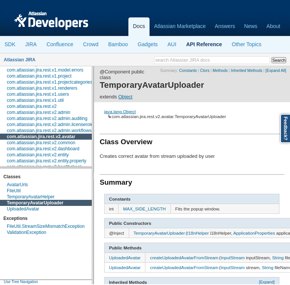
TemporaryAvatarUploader (35, 203)
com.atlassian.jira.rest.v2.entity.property (46, 161)
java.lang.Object (120, 111)
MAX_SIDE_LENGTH (144, 208)
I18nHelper (198, 232)
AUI (172, 44)
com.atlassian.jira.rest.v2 (32, 106)
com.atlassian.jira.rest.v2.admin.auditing (47, 118)
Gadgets (148, 44)
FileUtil (14, 190)
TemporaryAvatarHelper (31, 196)
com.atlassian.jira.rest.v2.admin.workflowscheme (56, 130)
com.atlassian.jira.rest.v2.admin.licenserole (50, 124)
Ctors (205, 71)
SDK (10, 44)
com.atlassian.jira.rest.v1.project (39, 76)
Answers (225, 26)
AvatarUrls (17, 184)
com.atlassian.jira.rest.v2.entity (38, 154)
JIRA (31, 44)
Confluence (59, 44)
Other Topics (246, 44)
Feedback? (285, 128)
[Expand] (267, 282)
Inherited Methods (246, 71)
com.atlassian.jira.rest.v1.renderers (42, 88)
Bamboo (118, 44)
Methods (220, 71)
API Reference (204, 44)
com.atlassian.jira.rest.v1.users (38, 94)
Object (125, 97)
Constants (188, 71)
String (278, 257)
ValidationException (26, 232)
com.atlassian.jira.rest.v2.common (41, 142)
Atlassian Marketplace (180, 26)
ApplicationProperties (254, 232)
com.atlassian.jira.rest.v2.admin (38, 112)
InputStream (233, 257)
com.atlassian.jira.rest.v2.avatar (41, 136)
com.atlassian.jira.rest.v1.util (35, 100)
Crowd (90, 44)
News (251, 26)
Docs (139, 26)
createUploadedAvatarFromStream (184, 257)
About (274, 26)
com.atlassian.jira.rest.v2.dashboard (43, 148)
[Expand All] (275, 71)
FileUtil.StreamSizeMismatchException (46, 226)
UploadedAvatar (23, 209)
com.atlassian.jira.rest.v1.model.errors (45, 70)
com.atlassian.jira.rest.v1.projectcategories (50, 82)
